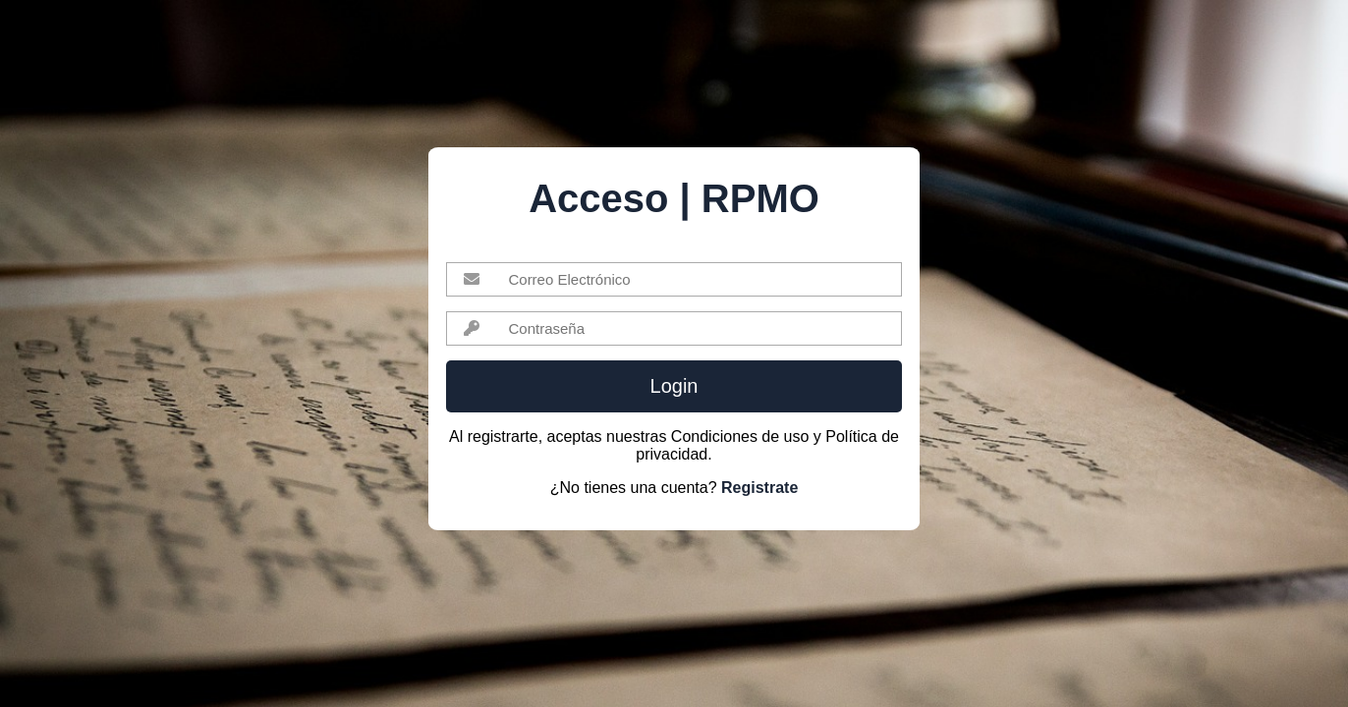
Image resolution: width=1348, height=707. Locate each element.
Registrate (759, 487)
